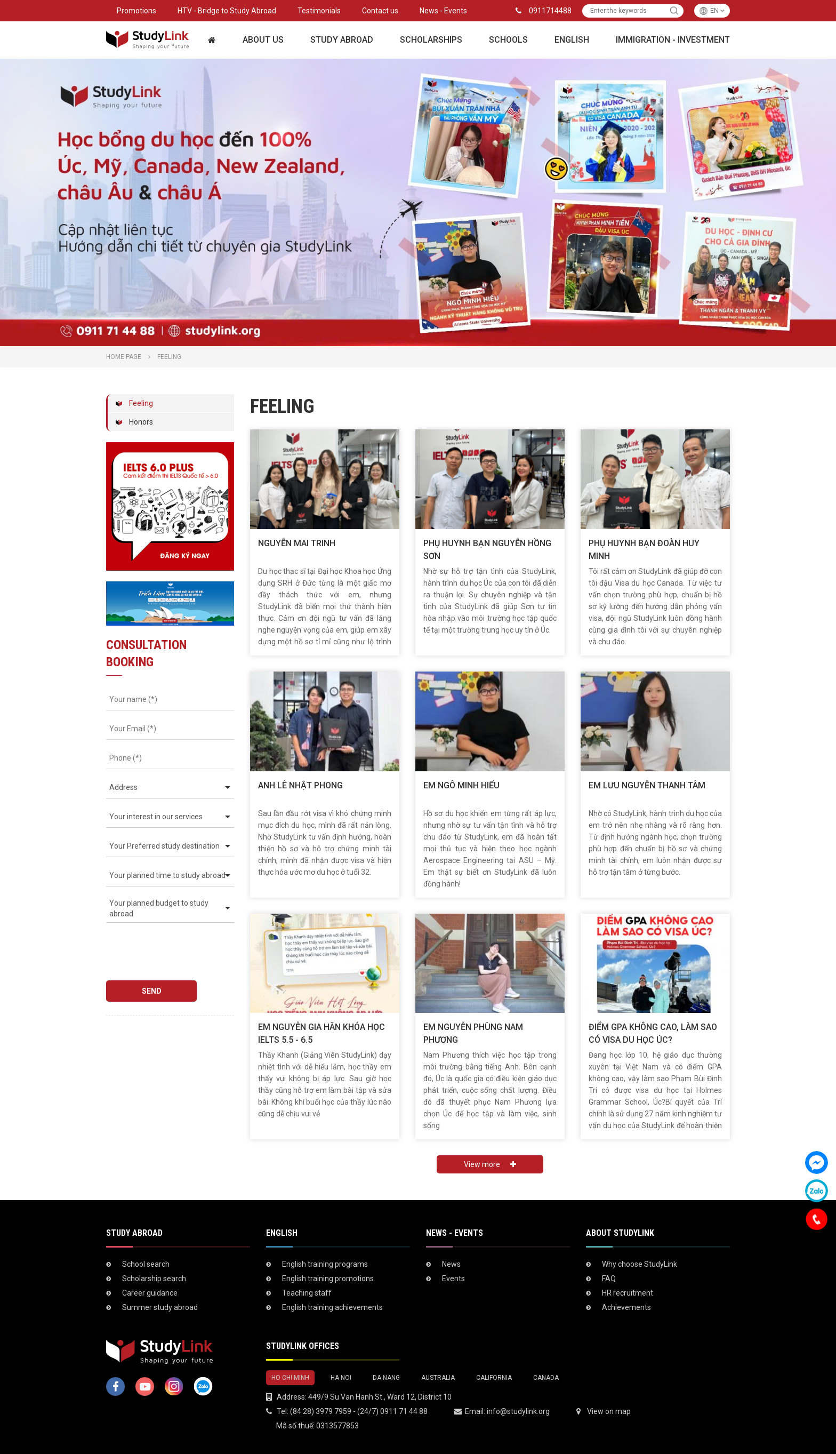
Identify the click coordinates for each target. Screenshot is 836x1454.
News (451, 1264)
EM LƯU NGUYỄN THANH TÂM (647, 785)
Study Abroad (341, 40)
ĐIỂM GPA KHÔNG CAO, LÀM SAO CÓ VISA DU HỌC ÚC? (653, 1033)
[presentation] (167, 946)
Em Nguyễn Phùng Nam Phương (473, 1033)
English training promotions (328, 1278)
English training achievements (332, 1307)
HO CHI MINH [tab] (290, 1377)
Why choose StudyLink (639, 1264)
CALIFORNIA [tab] (494, 1377)
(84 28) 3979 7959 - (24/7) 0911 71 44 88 (359, 1411)
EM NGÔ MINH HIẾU (461, 785)
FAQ (609, 1278)
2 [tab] (423, 335)
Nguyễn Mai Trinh (296, 543)
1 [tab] (412, 335)
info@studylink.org (518, 1411)
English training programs (325, 1264)
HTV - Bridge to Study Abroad (227, 10)
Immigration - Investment (673, 40)
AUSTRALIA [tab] (438, 1377)
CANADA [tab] (546, 1377)
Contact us (380, 10)
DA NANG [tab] (386, 1377)
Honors (141, 422)
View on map (609, 1411)
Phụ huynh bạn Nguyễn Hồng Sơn (487, 549)
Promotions (136, 10)
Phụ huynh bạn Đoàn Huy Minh (644, 549)
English (571, 40)
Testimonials (319, 10)
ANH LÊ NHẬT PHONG (300, 785)
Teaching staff (307, 1293)
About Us (263, 40)
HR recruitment (627, 1293)
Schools (508, 40)
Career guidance (150, 1293)
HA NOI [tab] (341, 1377)
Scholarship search (154, 1278)
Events (453, 1278)
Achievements (626, 1307)
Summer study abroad (160, 1307)
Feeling (141, 403)
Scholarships (431, 40)
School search (146, 1264)
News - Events (443, 10)
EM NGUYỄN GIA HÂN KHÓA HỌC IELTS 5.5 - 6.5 (321, 1033)
